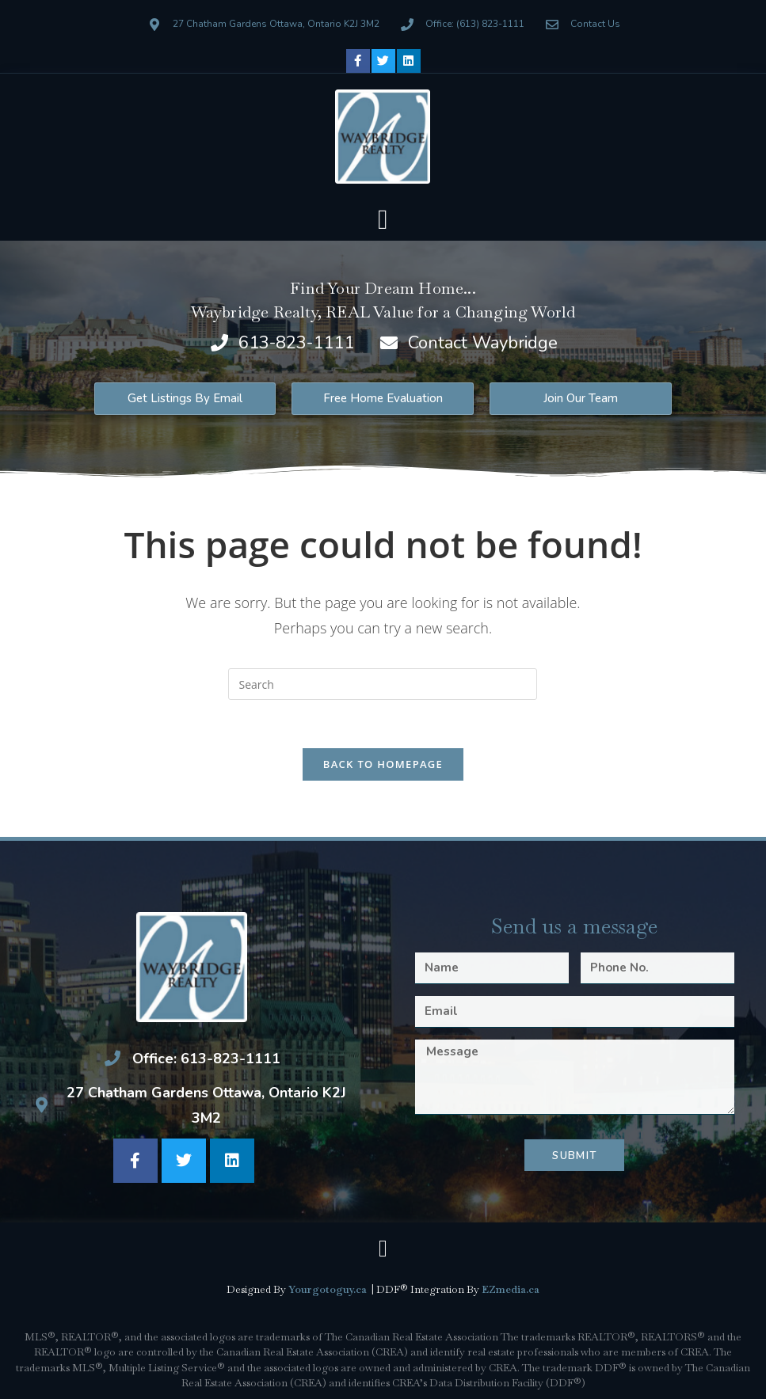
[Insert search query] (382, 684)
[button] (382, 220)
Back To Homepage (383, 764)
